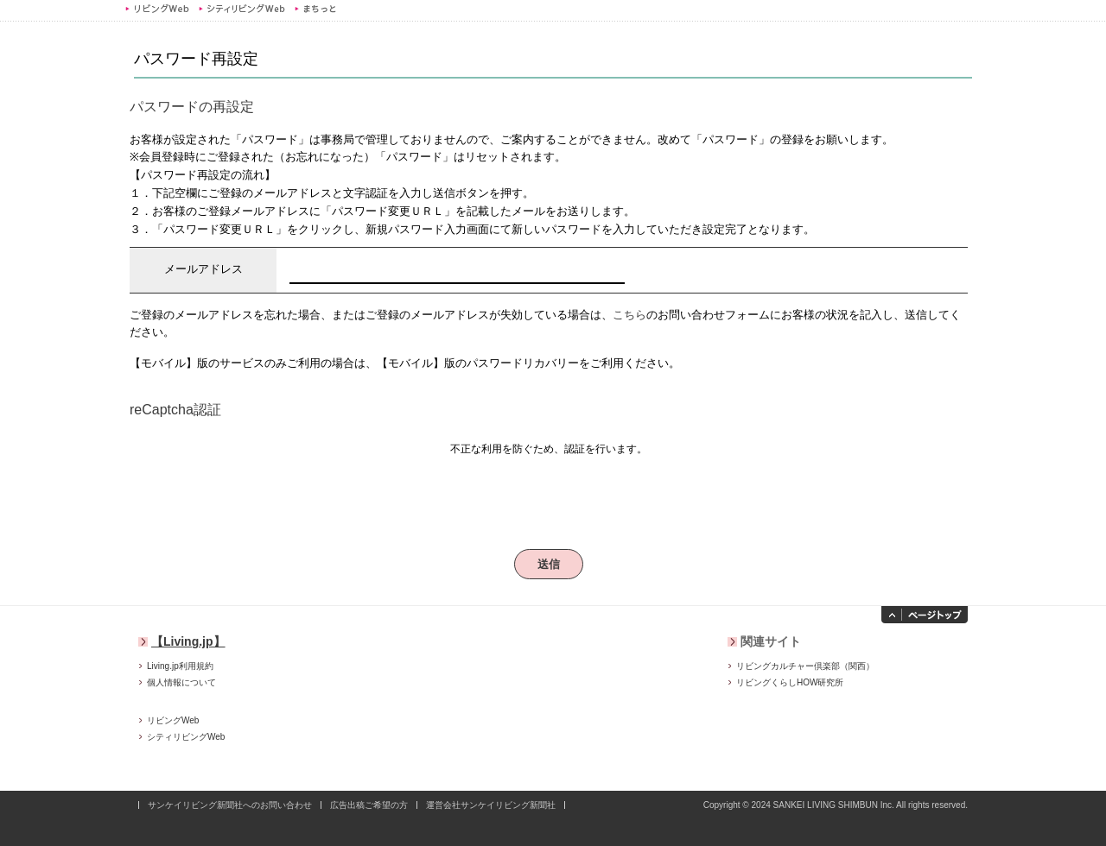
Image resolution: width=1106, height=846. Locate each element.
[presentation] (548, 495)
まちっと (317, 8)
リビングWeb (157, 8)
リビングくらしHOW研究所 (789, 682)
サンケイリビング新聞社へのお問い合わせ (230, 805)
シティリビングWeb (241, 8)
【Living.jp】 (188, 641)
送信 (549, 564)
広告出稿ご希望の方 (369, 805)
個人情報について (181, 682)
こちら (629, 314)
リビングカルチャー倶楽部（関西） (805, 666)
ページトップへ (924, 614)
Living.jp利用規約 (180, 666)
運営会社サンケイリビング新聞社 (491, 805)
